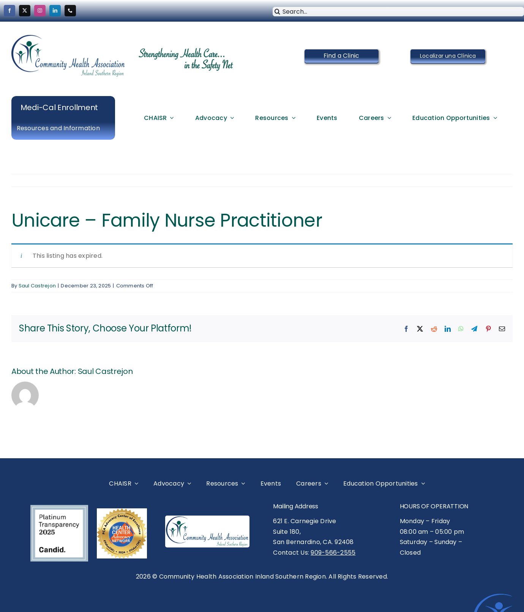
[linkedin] (55, 10)
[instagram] (40, 10)
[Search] (277, 11)
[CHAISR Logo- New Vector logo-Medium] (207, 519)
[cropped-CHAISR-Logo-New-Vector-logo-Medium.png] (68, 37)
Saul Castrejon (37, 285)
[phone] (70, 10)
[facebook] (9, 10)
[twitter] (24, 10)
